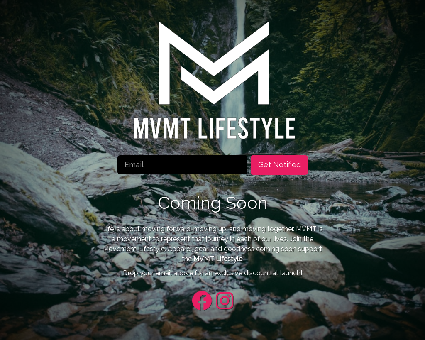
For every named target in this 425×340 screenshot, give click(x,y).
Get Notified (279, 164)
